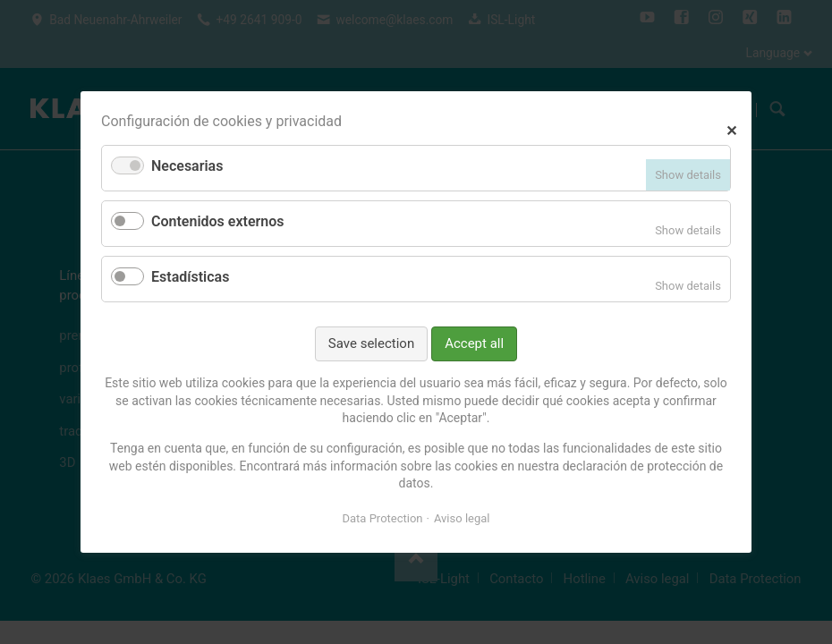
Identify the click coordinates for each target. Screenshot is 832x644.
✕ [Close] (731, 128)
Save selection (371, 343)
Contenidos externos (217, 221)
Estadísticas (190, 276)
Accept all (474, 343)
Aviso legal (462, 518)
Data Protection (383, 518)
